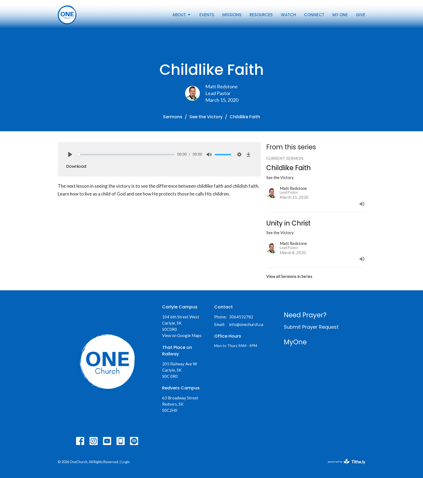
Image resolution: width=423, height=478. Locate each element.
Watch (288, 15)
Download (76, 166)
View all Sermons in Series (289, 276)
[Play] (70, 154)
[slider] (126, 154)
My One (340, 15)
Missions (231, 15)
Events (206, 15)
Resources (261, 15)
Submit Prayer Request (311, 327)
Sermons (172, 117)
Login (125, 462)
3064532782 (241, 316)
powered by (346, 462)
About (181, 15)
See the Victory (206, 117)
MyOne (295, 342)
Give (360, 15)
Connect (314, 15)
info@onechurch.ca (246, 324)
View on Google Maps (182, 335)
